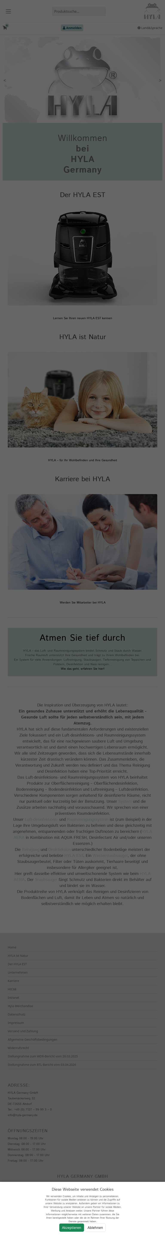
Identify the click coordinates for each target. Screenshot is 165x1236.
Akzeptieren (71, 1227)
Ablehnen (95, 1227)
